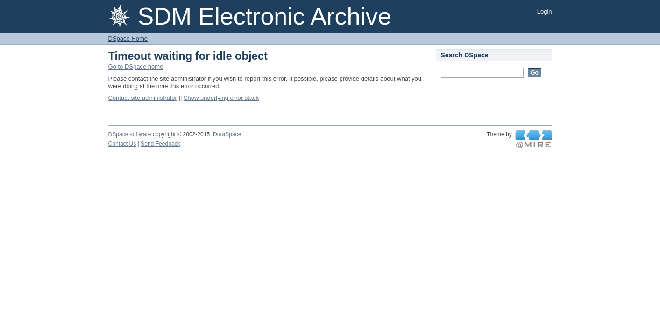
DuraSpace (227, 134)
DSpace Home (128, 38)
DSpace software (129, 134)
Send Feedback (160, 143)
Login (544, 11)
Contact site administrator (142, 97)
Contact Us (122, 143)
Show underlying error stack (221, 97)
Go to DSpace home (135, 66)
